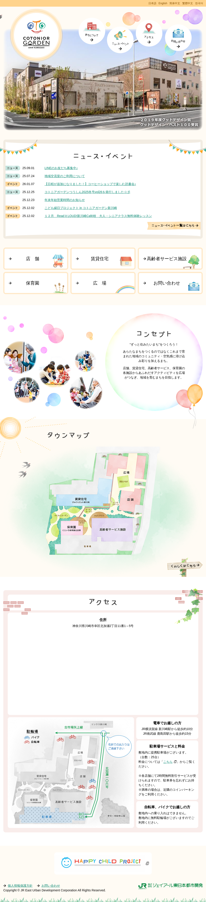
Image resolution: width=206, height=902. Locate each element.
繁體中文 (187, 3)
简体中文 (174, 3)
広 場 (99, 283)
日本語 (152, 3)
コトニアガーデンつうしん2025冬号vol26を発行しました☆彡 (87, 192)
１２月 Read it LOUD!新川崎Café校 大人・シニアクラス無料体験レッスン (98, 216)
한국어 (199, 3)
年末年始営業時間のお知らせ (65, 200)
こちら (168, 761)
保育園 (32, 283)
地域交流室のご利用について (65, 176)
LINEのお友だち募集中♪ (61, 168)
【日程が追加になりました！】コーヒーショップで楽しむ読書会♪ (90, 184)
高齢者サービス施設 (167, 258)
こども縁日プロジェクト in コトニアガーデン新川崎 (81, 208)
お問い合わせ (167, 283)
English (163, 3)
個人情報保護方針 (20, 885)
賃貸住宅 (100, 258)
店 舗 (32, 258)
